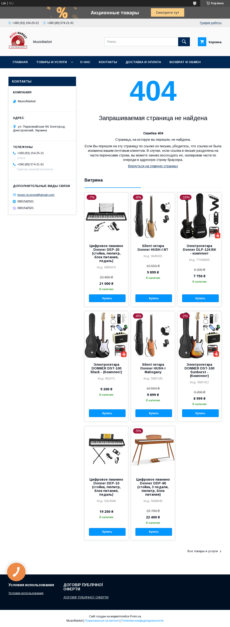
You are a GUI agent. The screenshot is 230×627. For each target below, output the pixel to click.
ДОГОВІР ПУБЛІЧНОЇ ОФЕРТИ (85, 597)
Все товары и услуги (203, 551)
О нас (85, 62)
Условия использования (25, 593)
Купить (107, 298)
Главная (20, 62)
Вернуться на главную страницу (153, 166)
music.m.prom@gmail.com (35, 195)
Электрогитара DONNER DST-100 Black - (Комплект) (106, 368)
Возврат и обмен (185, 62)
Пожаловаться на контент (102, 620)
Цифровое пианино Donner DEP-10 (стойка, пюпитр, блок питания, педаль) (106, 487)
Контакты (108, 62)
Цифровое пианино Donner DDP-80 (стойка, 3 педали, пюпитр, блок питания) (153, 487)
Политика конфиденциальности (142, 620)
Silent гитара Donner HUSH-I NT (153, 247)
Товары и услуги (51, 62)
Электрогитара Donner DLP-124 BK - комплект (199, 249)
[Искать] (184, 41)
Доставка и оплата (143, 62)
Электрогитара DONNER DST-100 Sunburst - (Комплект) (199, 370)
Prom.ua (135, 616)
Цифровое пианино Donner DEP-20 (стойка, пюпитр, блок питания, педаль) (106, 253)
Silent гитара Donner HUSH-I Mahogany (152, 368)
